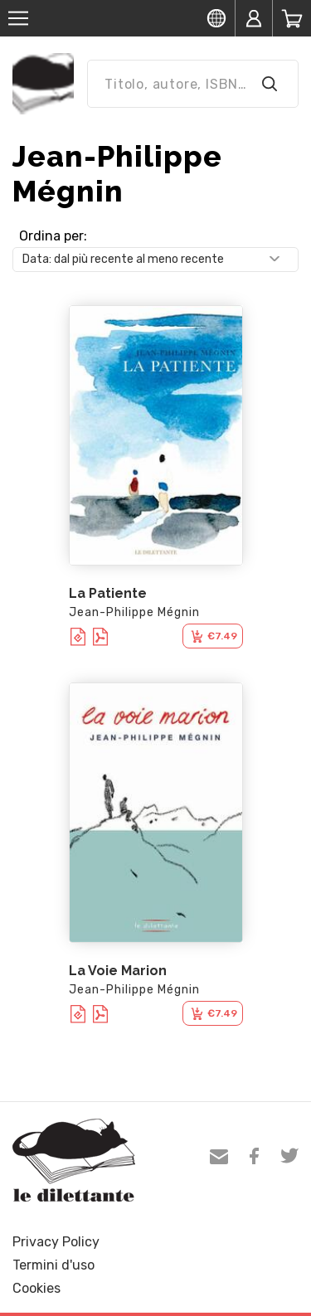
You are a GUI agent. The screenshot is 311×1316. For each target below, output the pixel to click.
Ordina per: (53, 236)
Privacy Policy (56, 1242)
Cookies (36, 1288)
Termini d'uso (53, 1265)
